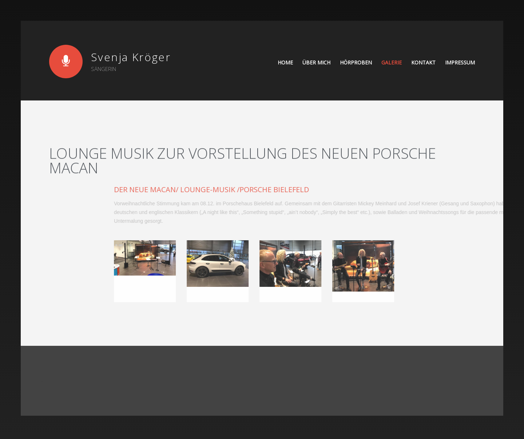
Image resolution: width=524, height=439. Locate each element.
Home (285, 62)
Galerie (391, 62)
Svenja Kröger (131, 57)
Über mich (316, 62)
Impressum (460, 62)
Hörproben (356, 62)
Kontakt (423, 62)
